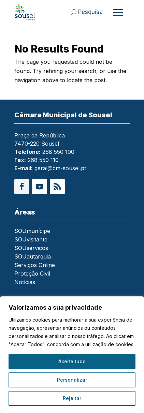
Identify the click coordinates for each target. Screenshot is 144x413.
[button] (21, 186)
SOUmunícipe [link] (32, 231)
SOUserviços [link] (31, 248)
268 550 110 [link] (43, 160)
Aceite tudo (72, 361)
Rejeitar (72, 398)
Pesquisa (90, 12)
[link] (26, 11)
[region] (72, 354)
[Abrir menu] (118, 12)
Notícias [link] (24, 282)
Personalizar (72, 380)
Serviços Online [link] (34, 265)
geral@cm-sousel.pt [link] (60, 168)
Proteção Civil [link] (32, 274)
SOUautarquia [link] (32, 257)
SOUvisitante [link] (30, 240)
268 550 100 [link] (58, 151)
